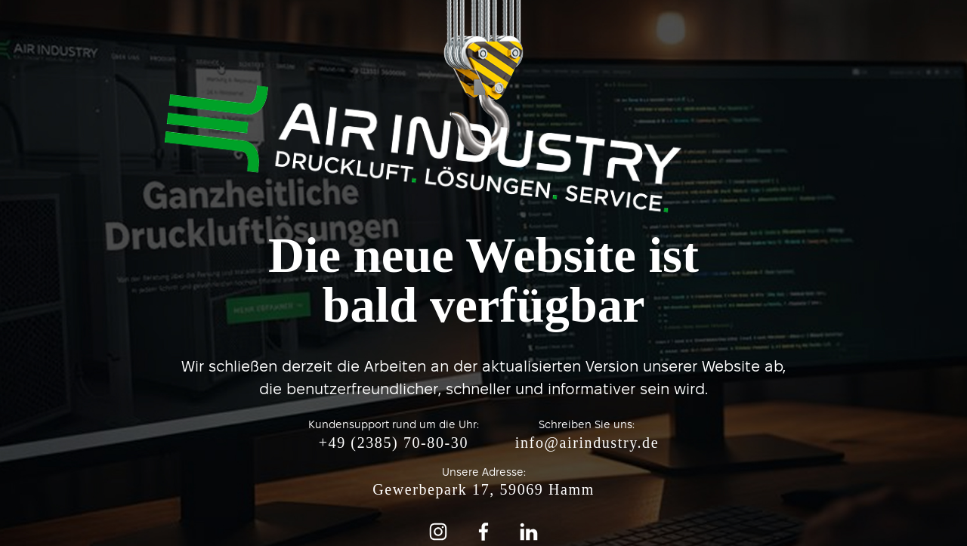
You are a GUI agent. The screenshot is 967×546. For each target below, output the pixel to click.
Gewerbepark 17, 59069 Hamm (483, 489)
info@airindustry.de (587, 442)
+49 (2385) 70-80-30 (393, 442)
